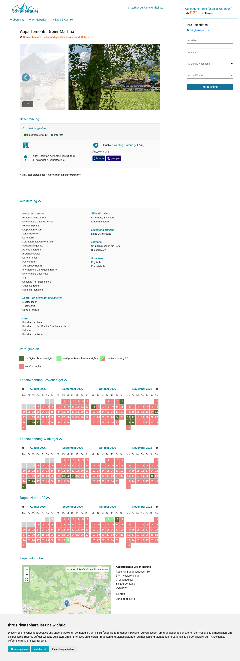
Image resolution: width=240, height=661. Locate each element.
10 (24, 394)
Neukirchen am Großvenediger (41, 37)
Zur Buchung (210, 86)
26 (33, 404)
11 (29, 394)
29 (47, 404)
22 (47, 399)
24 (24, 404)
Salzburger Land (70, 37)
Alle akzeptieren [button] (19, 649)
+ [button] (27, 551)
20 (38, 399)
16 (52, 394)
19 (33, 399)
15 (47, 394)
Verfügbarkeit (38, 19)
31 (24, 409)
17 (24, 399)
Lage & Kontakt (63, 19)
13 (38, 394)
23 (52, 399)
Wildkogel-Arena (123, 127)
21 (43, 399)
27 (38, 404)
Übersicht (17, 19)
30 (52, 404)
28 (43, 404)
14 (43, 394)
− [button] (27, 556)
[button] (26, 68)
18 (29, 399)
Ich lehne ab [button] (40, 649)
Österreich (87, 37)
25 (29, 404)
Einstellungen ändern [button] (63, 649)
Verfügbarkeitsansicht (199, 30)
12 (33, 394)
